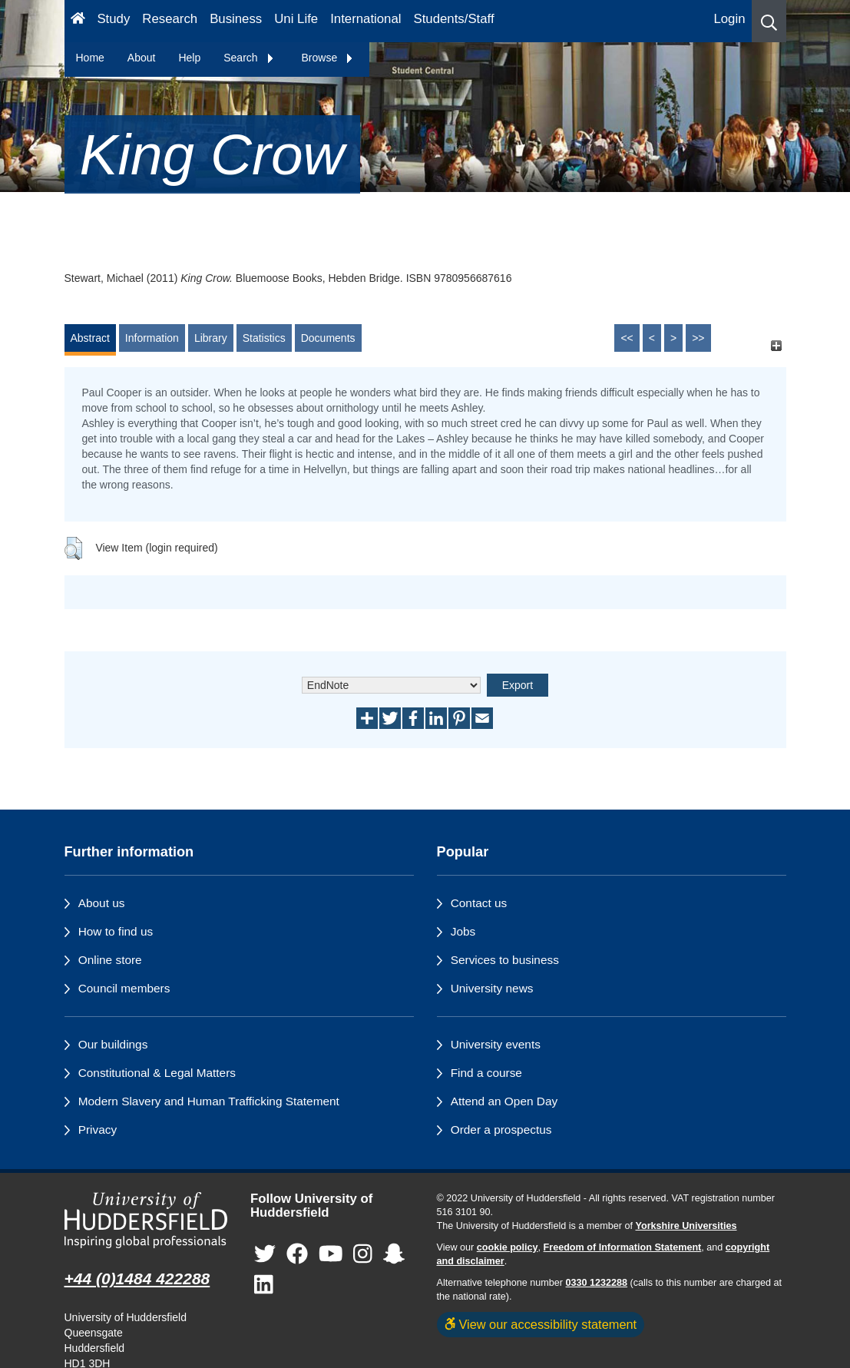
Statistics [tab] (264, 338)
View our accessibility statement (541, 1324)
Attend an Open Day (504, 1101)
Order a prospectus (501, 1129)
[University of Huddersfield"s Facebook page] (297, 1255)
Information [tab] (152, 338)
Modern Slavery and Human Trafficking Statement (208, 1101)
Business (236, 19)
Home (90, 57)
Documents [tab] (328, 338)
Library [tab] (210, 338)
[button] (769, 21)
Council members (124, 988)
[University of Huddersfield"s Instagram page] (362, 1255)
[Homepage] (77, 21)
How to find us (116, 931)
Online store (110, 959)
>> (698, 338)
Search (248, 57)
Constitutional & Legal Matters (157, 1072)
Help (189, 57)
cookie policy (507, 1247)
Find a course (486, 1072)
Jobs (463, 931)
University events (496, 1044)
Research (169, 19)
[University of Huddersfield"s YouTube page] (331, 1255)
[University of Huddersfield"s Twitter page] (265, 1255)
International (365, 19)
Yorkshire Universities (685, 1226)
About (141, 57)
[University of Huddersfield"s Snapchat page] (394, 1255)
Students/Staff (454, 19)
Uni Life (296, 19)
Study (113, 19)
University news (492, 988)
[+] (776, 345)
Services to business (505, 959)
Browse (328, 57)
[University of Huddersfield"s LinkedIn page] (263, 1285)
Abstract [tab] (90, 338)
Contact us (479, 902)
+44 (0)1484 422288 (137, 1278)
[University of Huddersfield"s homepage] (146, 1220)
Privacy (97, 1129)
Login (729, 19)
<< (626, 338)
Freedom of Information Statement (623, 1247)
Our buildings (113, 1044)
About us (101, 902)
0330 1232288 (597, 1282)
